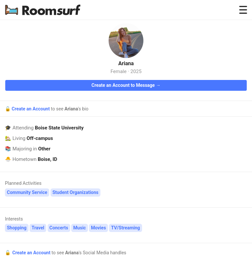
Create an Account (31, 108)
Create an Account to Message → (126, 85)
